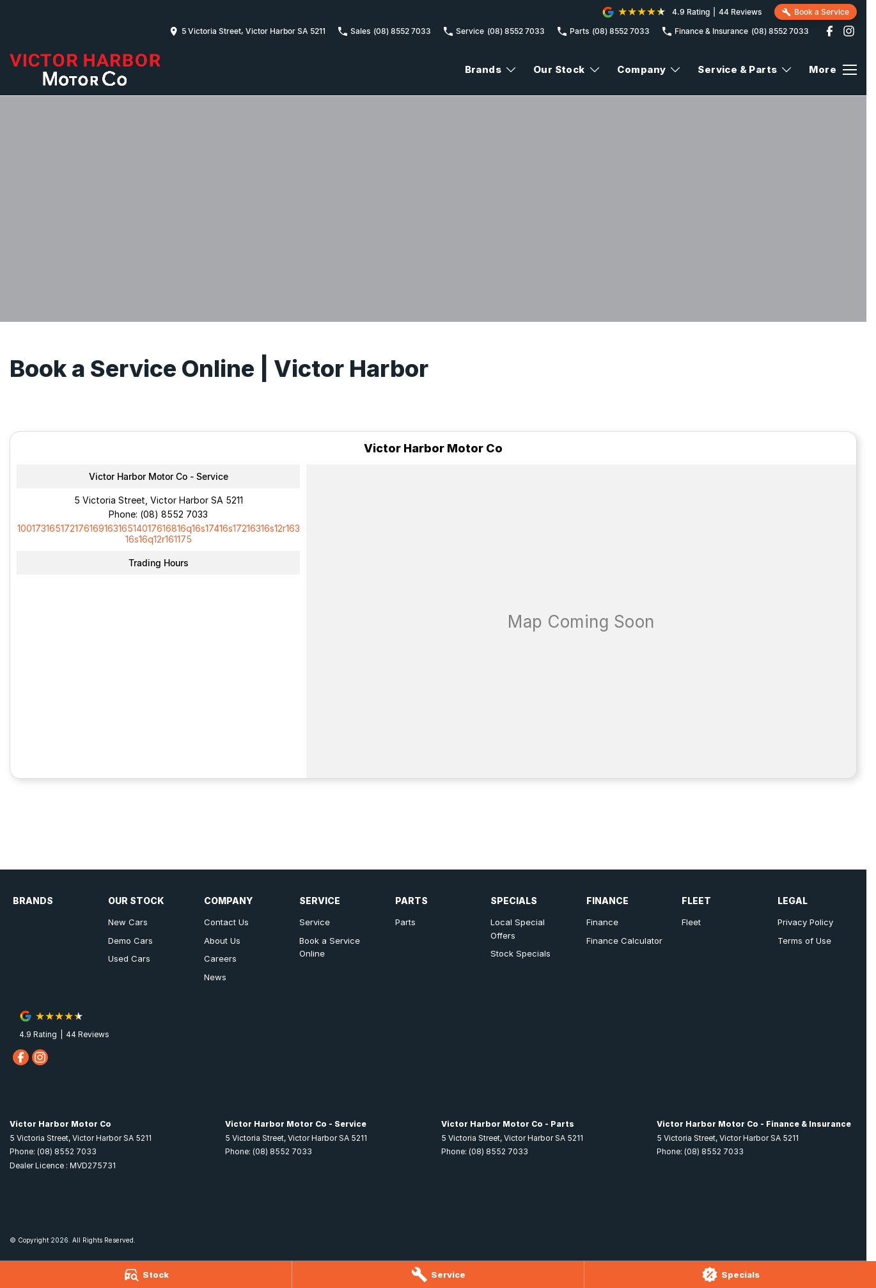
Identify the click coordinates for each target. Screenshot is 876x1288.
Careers (220, 958)
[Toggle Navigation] (833, 70)
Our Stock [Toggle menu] (567, 69)
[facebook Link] (830, 31)
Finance (602, 922)
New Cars (128, 922)
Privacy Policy (805, 922)
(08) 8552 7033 (174, 514)
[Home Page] (85, 70)
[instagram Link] (849, 31)
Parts (405, 922)
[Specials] (730, 1274)
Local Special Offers (517, 929)
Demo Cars (130, 940)
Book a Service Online (329, 947)
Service (314, 922)
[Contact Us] (247, 31)
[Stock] (146, 1274)
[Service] (438, 1274)
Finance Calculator (624, 940)
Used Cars (129, 958)
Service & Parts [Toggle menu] (745, 69)
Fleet (691, 922)
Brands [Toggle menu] (491, 69)
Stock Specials (520, 953)
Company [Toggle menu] (649, 69)
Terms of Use (804, 940)
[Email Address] (158, 534)
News (215, 977)
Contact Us (226, 922)
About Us (222, 940)
